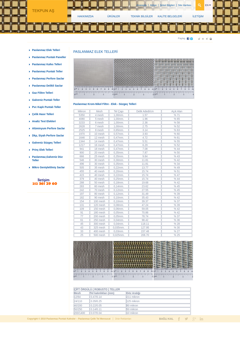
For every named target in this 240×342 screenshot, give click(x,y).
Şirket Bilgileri (167, 5)
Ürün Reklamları (123, 318)
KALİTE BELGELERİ (170, 16)
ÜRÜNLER (113, 16)
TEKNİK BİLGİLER (142, 16)
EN (208, 5)
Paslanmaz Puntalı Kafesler (61, 318)
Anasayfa (141, 5)
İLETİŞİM (198, 16)
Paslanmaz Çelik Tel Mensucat (94, 318)
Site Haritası (184, 5)
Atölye (153, 5)
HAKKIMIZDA (85, 16)
